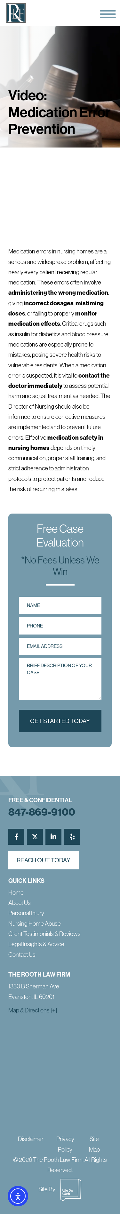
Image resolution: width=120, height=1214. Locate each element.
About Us (19, 902)
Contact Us (22, 954)
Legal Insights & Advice (36, 944)
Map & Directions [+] (32, 1010)
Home (16, 892)
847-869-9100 (41, 812)
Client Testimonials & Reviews (44, 933)
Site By (60, 1189)
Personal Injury (26, 913)
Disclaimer (31, 1139)
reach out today (43, 860)
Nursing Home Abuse (34, 923)
